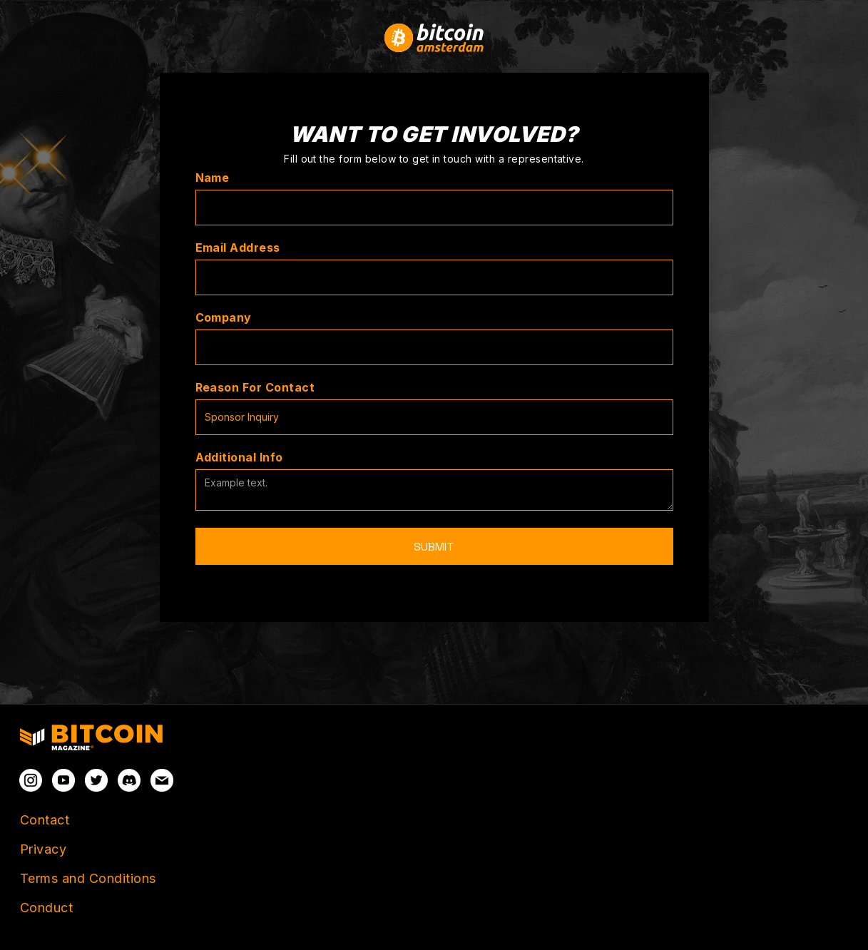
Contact (44, 819)
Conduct (46, 907)
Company (223, 317)
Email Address (237, 247)
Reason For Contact (255, 387)
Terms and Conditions (88, 878)
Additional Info (239, 457)
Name (212, 178)
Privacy (43, 849)
